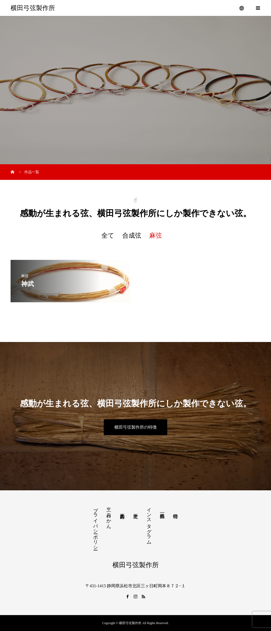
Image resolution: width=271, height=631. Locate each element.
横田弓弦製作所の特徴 (135, 427)
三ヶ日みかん (108, 515)
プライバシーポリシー (95, 526)
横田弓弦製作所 (33, 8)
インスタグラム (149, 523)
